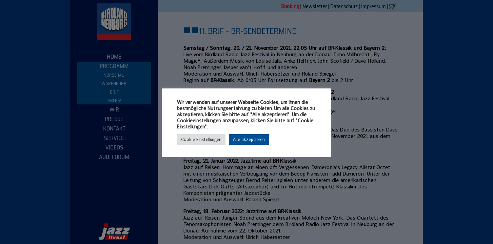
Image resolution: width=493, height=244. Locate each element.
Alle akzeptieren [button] (249, 139)
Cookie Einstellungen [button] (201, 139)
